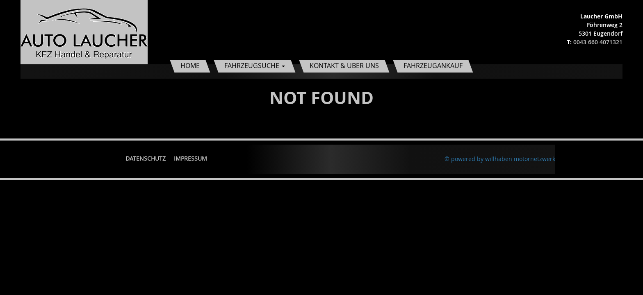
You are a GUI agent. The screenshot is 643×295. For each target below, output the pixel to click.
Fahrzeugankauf (433, 65)
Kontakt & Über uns (344, 65)
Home (190, 65)
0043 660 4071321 (597, 42)
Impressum (190, 158)
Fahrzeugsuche (254, 65)
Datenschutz (145, 158)
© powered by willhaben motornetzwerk (500, 159)
